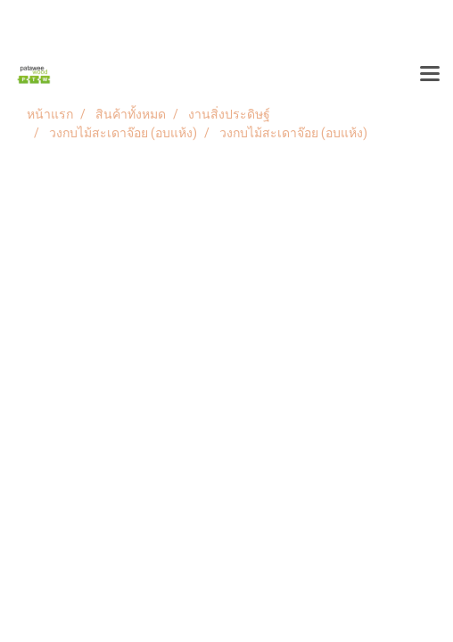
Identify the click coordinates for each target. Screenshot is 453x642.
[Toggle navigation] (429, 75)
